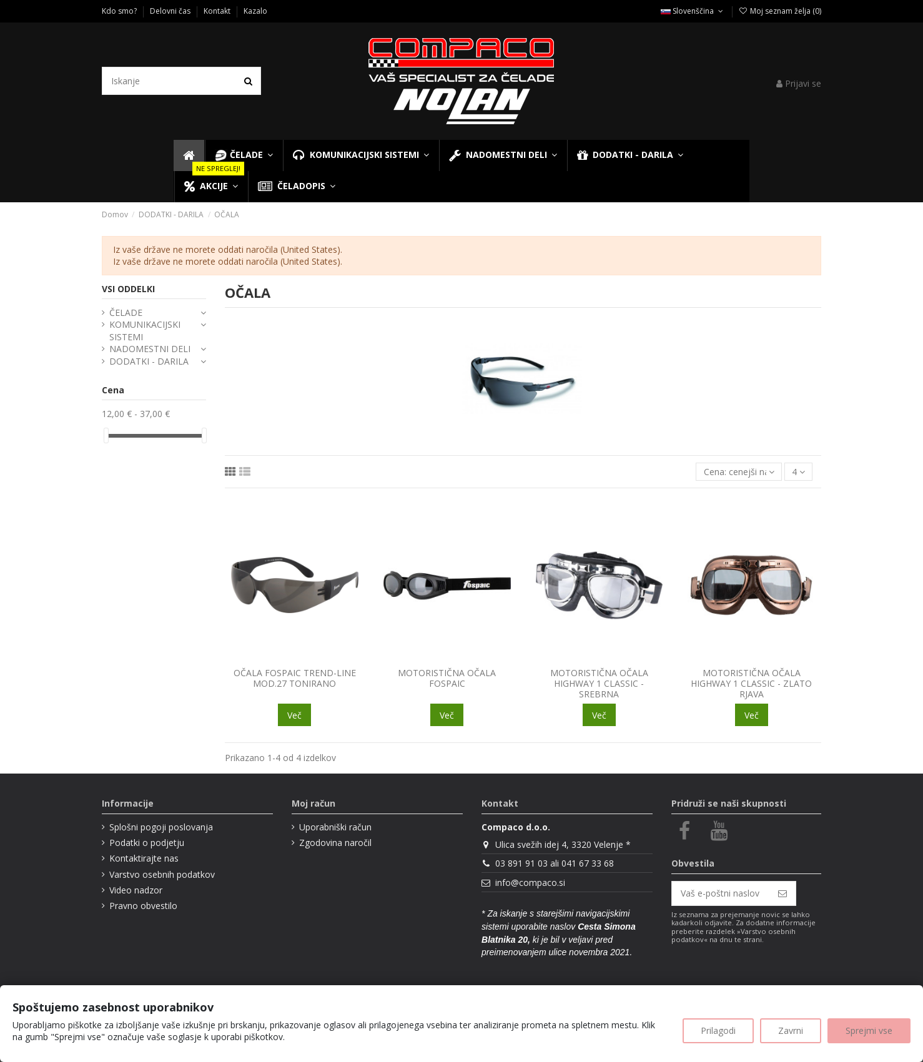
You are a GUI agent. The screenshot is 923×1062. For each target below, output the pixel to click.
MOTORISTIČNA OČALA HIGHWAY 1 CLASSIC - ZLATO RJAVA (751, 683)
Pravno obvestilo (143, 906)
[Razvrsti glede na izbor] (738, 472)
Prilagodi (718, 1030)
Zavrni (790, 1030)
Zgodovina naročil (335, 842)
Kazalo (255, 11)
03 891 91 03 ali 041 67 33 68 (554, 863)
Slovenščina (693, 11)
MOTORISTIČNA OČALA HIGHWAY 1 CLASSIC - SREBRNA (599, 683)
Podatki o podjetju (146, 842)
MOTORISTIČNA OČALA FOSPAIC (447, 678)
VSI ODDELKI (128, 289)
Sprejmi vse (869, 1030)
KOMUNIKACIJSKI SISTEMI (144, 330)
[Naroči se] (782, 893)
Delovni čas (171, 11)
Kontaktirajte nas (144, 858)
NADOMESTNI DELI (149, 349)
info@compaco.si (530, 882)
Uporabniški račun (335, 827)
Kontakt (218, 11)
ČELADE (125, 312)
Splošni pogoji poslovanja (161, 827)
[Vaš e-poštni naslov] (720, 893)
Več (294, 715)
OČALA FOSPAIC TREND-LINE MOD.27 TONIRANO (295, 678)
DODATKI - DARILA (149, 361)
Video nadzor (135, 890)
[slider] (106, 435)
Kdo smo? (120, 11)
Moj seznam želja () (780, 11)
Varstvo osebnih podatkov (162, 874)
